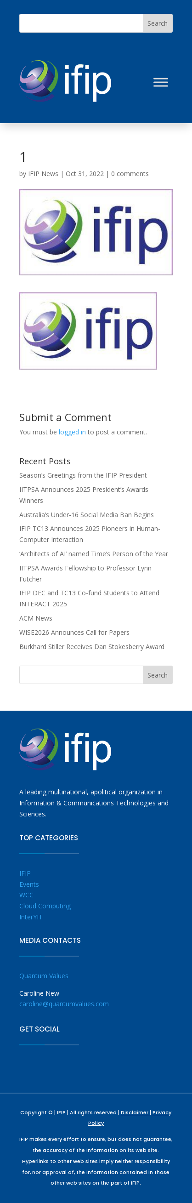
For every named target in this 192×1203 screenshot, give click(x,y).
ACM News (35, 618)
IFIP (25, 873)
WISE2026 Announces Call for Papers (74, 632)
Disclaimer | (136, 1112)
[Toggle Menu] (160, 82)
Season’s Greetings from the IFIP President (83, 475)
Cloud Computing (45, 905)
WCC (26, 894)
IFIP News (43, 173)
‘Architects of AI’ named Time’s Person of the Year (93, 553)
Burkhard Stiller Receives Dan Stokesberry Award (91, 646)
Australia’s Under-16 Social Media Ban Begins (86, 514)
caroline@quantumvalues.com (64, 1003)
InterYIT (31, 916)
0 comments (130, 173)
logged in (72, 432)
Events (29, 884)
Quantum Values (43, 975)
